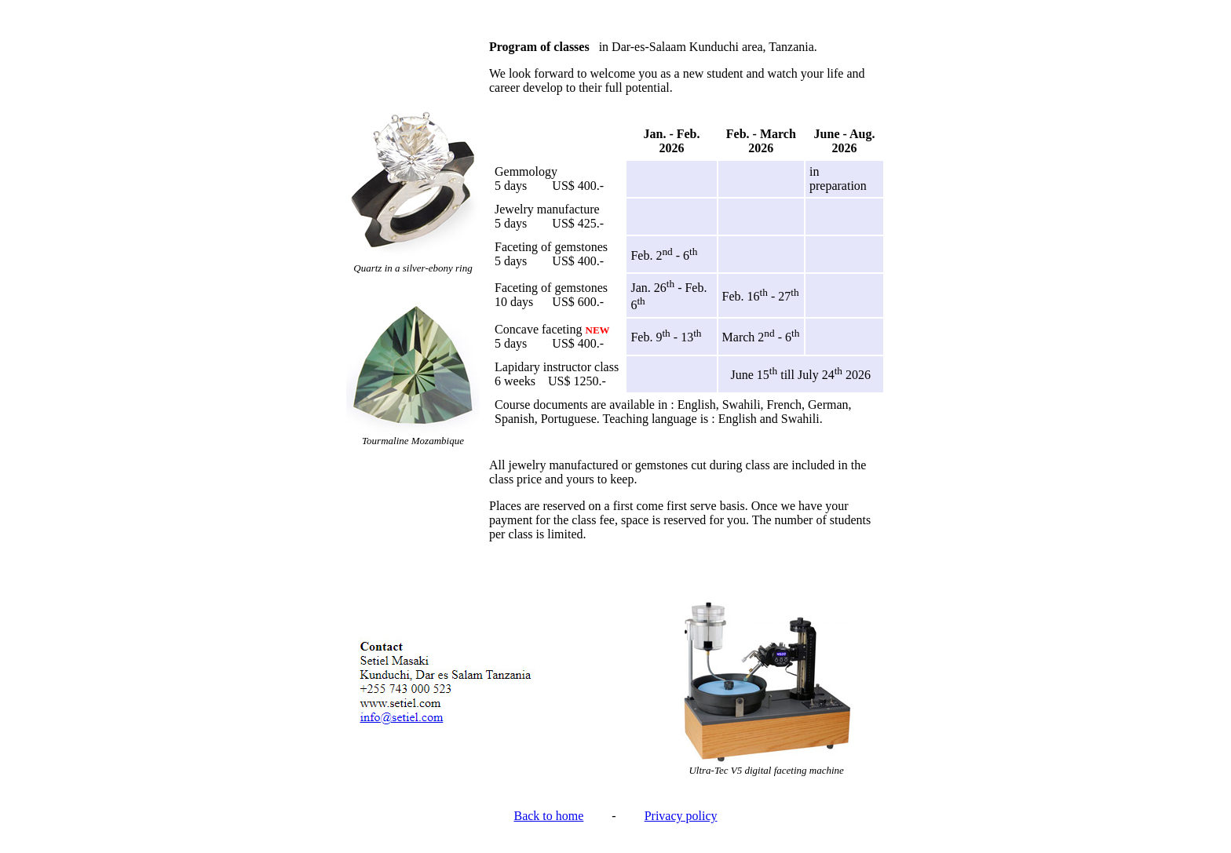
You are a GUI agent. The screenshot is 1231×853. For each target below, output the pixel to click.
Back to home (548, 815)
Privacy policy (681, 815)
